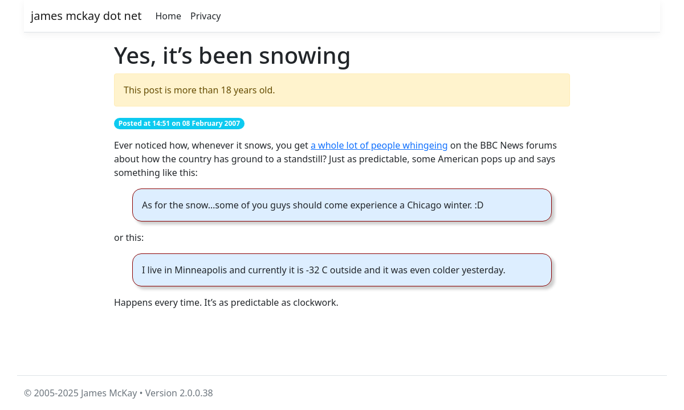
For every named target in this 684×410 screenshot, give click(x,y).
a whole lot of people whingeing (379, 145)
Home (168, 16)
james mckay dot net (86, 15)
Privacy (205, 16)
